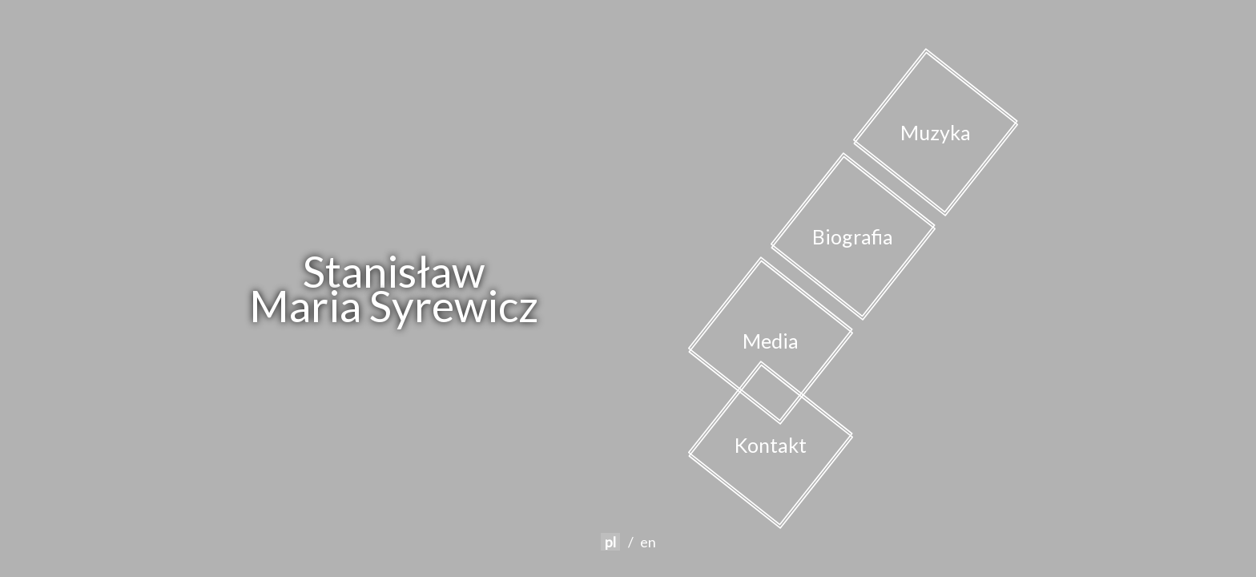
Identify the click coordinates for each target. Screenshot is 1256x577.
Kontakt (771, 445)
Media (771, 341)
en (648, 542)
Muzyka (935, 132)
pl (610, 542)
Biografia (852, 236)
